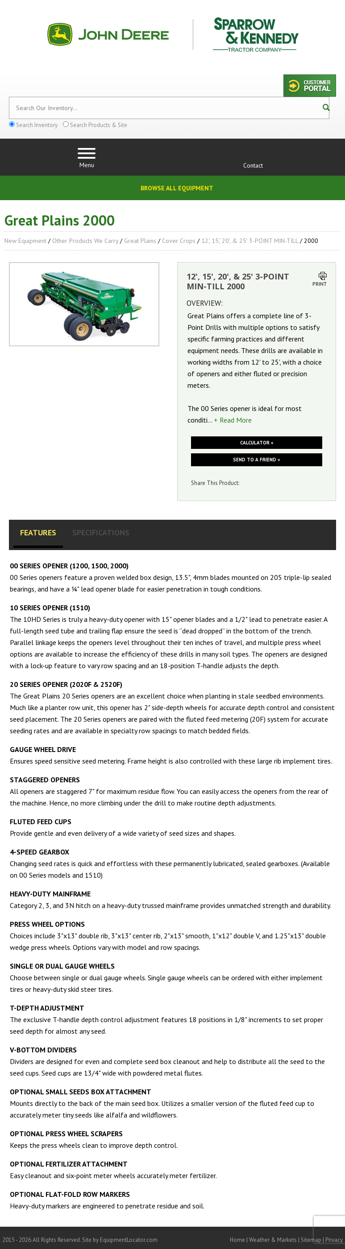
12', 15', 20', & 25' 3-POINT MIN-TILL (249, 241)
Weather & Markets (273, 1240)
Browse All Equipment (177, 188)
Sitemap (311, 1240)
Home (237, 1240)
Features (38, 532)
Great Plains (140, 241)
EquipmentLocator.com (129, 1240)
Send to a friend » (256, 459)
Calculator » (256, 443)
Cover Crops (178, 241)
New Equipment (25, 241)
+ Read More (233, 419)
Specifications (100, 532)
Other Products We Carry (85, 241)
